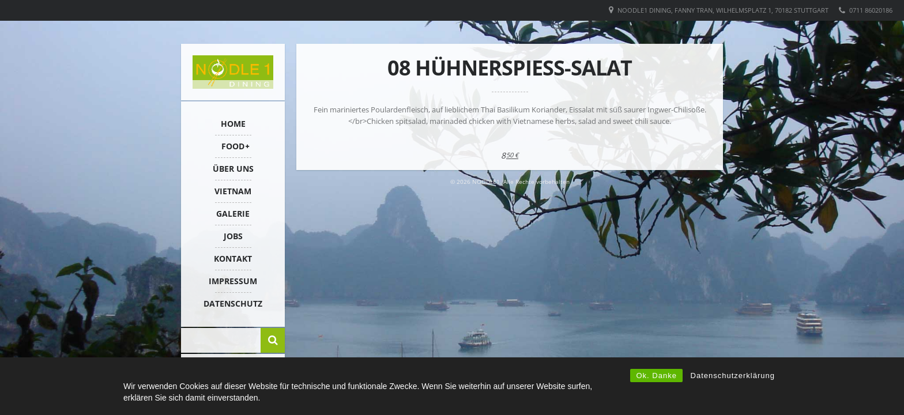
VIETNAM (232, 191)
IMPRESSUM (233, 281)
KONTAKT (233, 258)
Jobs (233, 236)
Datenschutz (233, 303)
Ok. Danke (656, 375)
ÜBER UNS (233, 168)
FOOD (232, 146)
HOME (233, 123)
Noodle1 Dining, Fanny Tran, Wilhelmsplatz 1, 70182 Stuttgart (722, 10)
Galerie (233, 213)
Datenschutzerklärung (733, 375)
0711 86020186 (870, 10)
